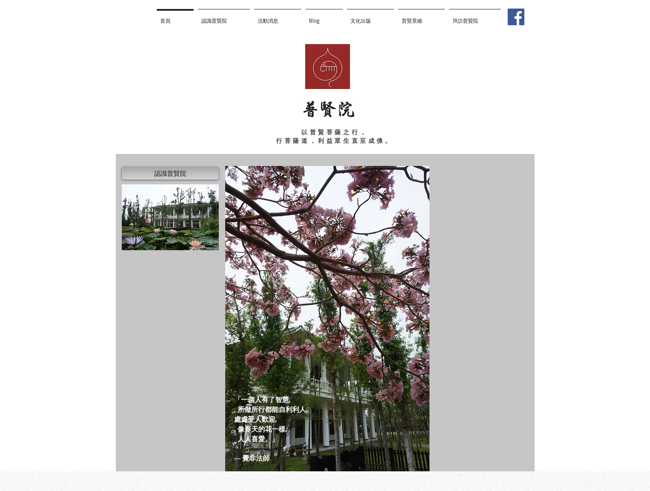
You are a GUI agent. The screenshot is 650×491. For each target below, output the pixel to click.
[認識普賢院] (170, 173)
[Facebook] (516, 17)
